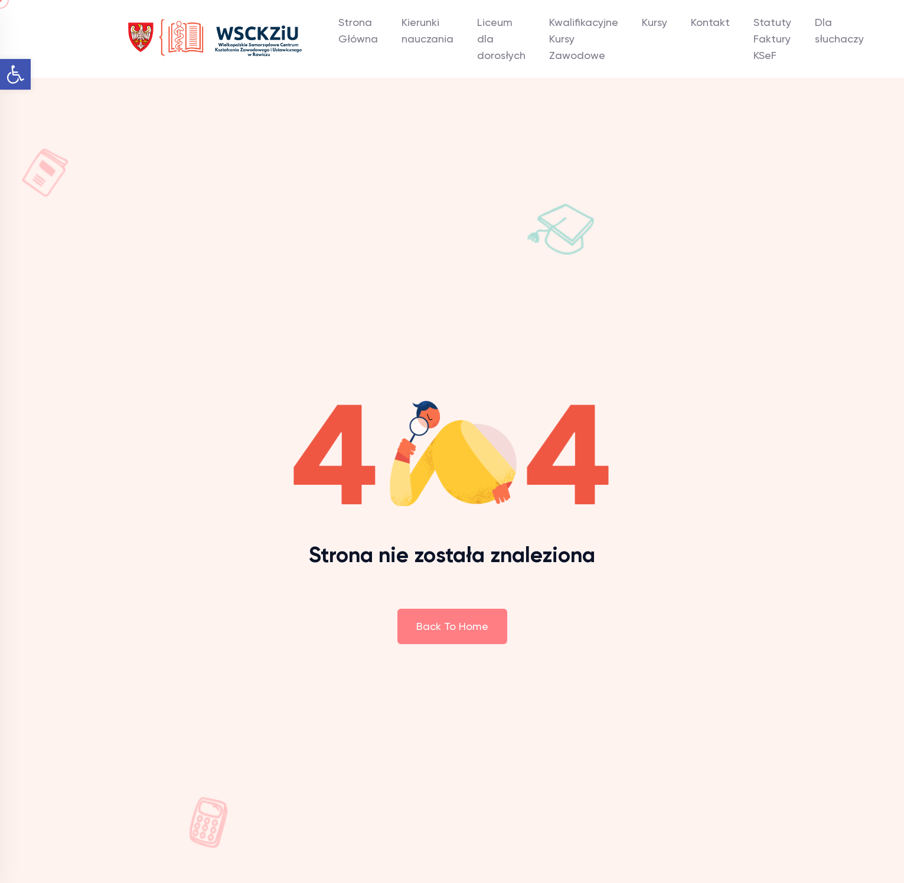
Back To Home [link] (452, 626)
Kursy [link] (654, 22)
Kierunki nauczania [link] (427, 30)
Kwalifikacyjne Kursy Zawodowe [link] (583, 38)
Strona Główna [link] (358, 30)
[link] (15, 74)
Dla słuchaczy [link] (839, 30)
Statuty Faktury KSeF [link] (772, 38)
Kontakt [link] (710, 22)
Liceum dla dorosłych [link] (501, 38)
